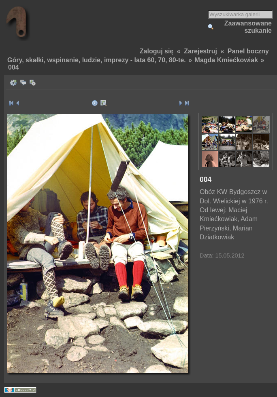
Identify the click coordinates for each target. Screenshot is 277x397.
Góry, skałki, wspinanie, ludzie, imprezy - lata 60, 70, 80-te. (96, 60)
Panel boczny (248, 51)
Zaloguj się (157, 51)
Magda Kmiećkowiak (226, 60)
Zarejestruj (200, 51)
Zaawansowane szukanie (248, 27)
